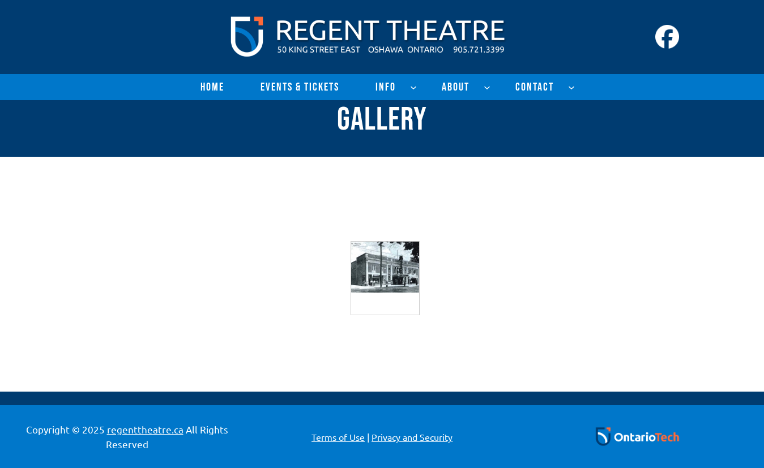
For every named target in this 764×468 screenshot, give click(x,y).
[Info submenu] (413, 87)
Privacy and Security (412, 437)
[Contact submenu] (571, 87)
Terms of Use (338, 437)
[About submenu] (487, 87)
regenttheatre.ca (145, 429)
